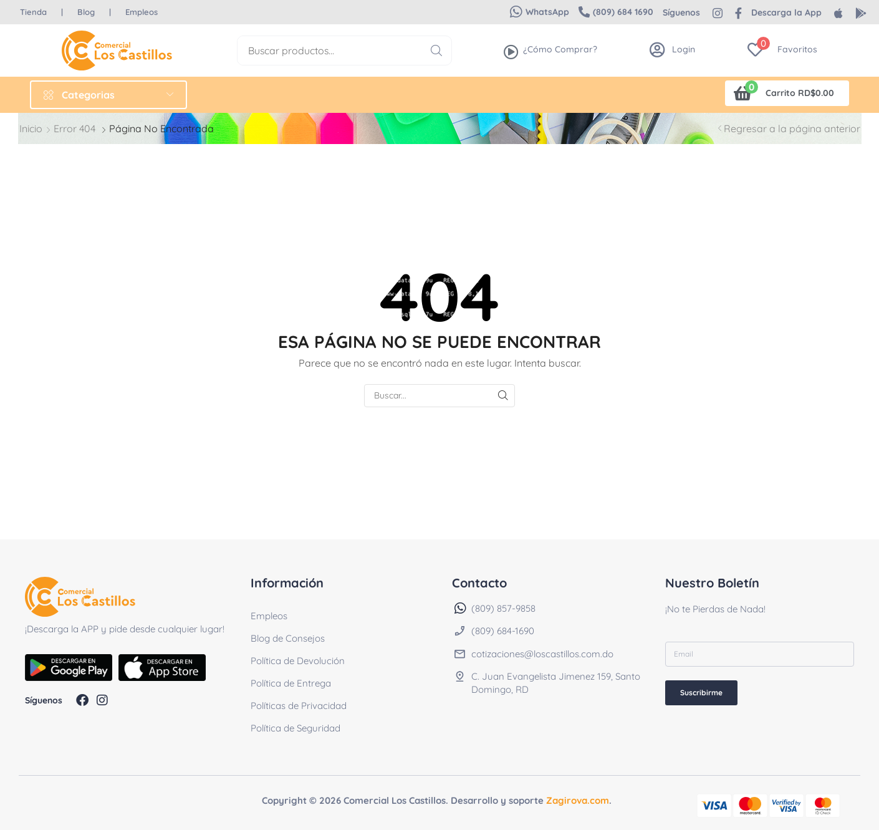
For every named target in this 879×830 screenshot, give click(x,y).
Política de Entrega (291, 683)
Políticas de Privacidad (299, 706)
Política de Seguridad (295, 728)
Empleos (269, 616)
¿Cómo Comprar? (560, 49)
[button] (539, 12)
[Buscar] (436, 50)
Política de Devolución (298, 661)
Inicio (30, 128)
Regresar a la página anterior (792, 128)
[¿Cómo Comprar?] (511, 51)
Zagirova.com (577, 800)
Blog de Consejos (288, 638)
